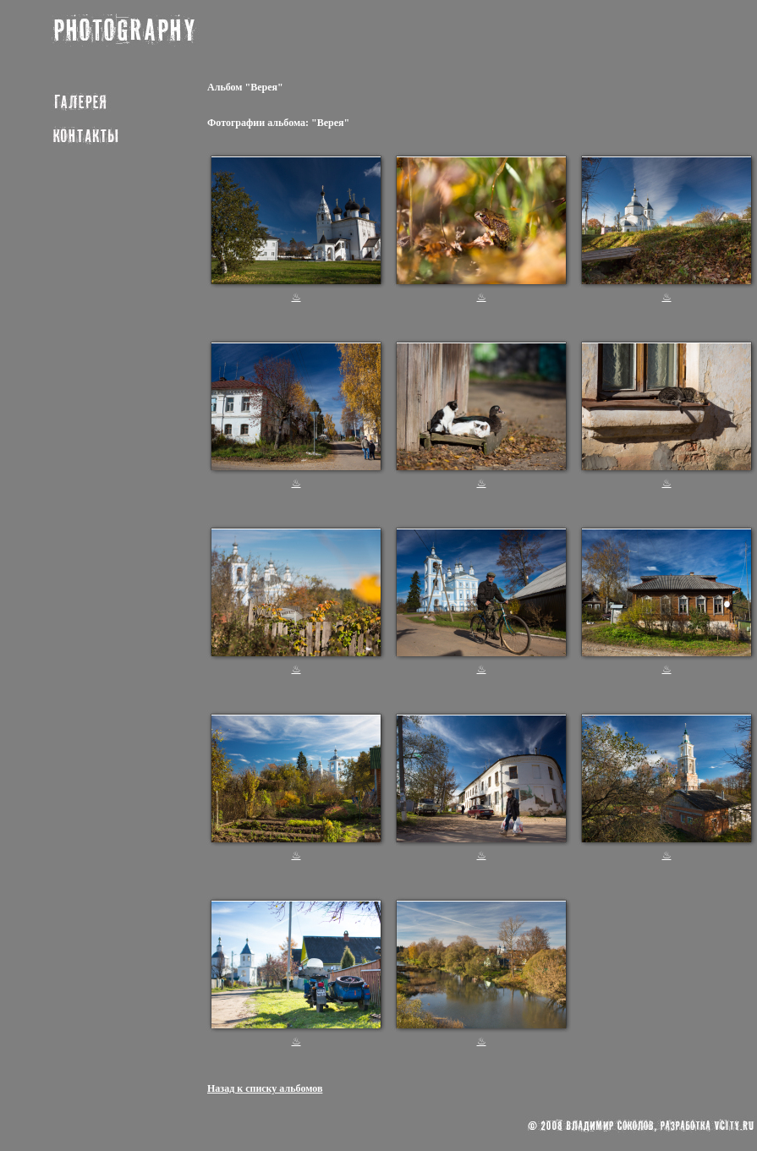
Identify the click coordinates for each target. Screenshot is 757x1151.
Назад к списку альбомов (264, 1088)
